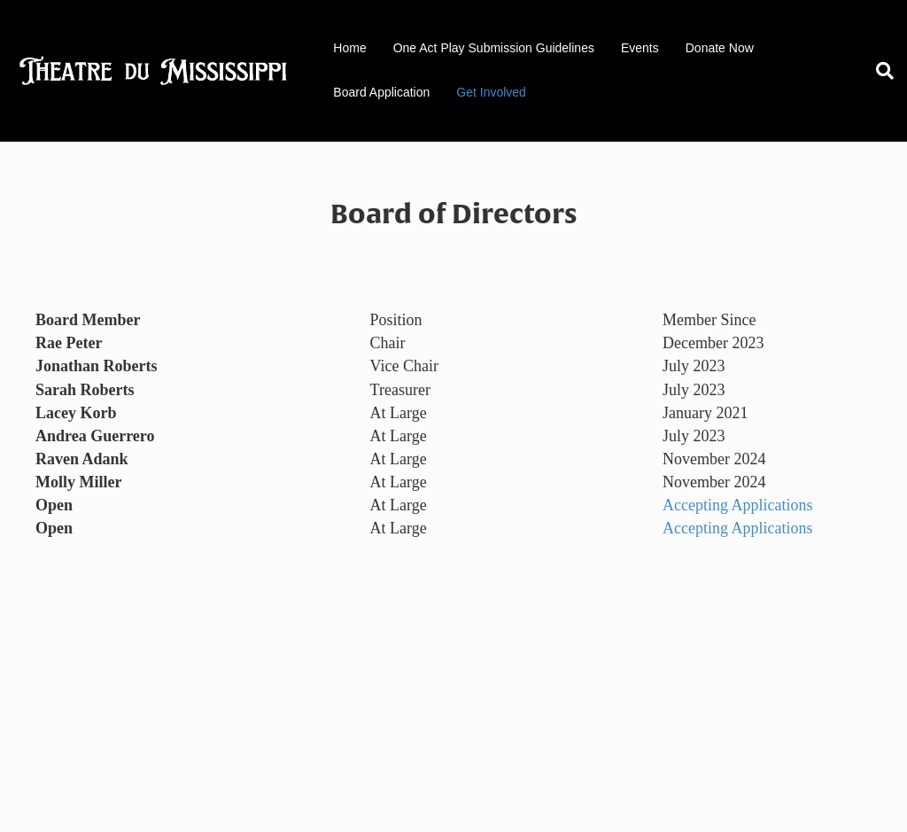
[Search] (878, 71)
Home (349, 48)
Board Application (381, 92)
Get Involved (491, 92)
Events (640, 48)
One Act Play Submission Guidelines (493, 48)
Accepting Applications (737, 505)
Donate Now (720, 48)
